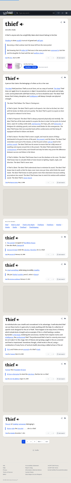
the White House (29, 243)
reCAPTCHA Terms (53, 468)
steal (9, 270)
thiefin (15, 227)
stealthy (36, 270)
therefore (33, 250)
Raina (9, 428)
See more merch (43, 67)
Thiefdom (50, 225)
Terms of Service (8, 472)
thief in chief (15, 225)
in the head (16, 335)
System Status (29, 472)
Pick (8, 349)
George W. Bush (12, 250)
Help (4, 468)
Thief (6, 182)
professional (21, 337)
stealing (15, 424)
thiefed (58, 225)
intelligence (34, 96)
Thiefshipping (33, 227)
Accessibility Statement (32, 466)
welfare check (38, 53)
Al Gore (23, 370)
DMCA (4, 474)
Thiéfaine (40, 225)
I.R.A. (11, 58)
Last (47, 442)
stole (13, 428)
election (26, 250)
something (14, 270)
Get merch (61, 58)
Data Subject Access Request (33, 474)
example (26, 349)
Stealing (8, 40)
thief (6, 58)
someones (22, 424)
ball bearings (36, 124)
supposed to (55, 50)
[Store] (58, 13)
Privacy (5, 470)
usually (19, 40)
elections (31, 374)
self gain (40, 40)
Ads (4, 466)
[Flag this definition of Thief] (64, 77)
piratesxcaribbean (15, 279)
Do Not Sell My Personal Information (57, 470)
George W (20, 245)
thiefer (7, 227)
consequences (12, 149)
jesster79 (12, 254)
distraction (57, 124)
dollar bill (24, 50)
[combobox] (35, 13)
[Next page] (40, 441)
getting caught (12, 144)
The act (7, 424)
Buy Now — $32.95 (31, 67)
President (17, 370)
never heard (28, 178)
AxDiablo (12, 433)
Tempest (12, 354)
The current (11, 243)
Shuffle (35, 450)
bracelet (20, 428)
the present (40, 139)
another (20, 274)
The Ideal (8, 88)
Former (7, 370)
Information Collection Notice (33, 470)
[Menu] (66, 13)
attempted (16, 374)
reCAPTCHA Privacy (53, 466)
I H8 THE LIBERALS (15, 379)
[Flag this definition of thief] (64, 22)
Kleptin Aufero (14, 182)
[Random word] (53, 13)
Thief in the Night (28, 225)
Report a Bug (29, 468)
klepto (36, 274)
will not (50, 142)
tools (38, 349)
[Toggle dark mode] (62, 13)
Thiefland (23, 227)
